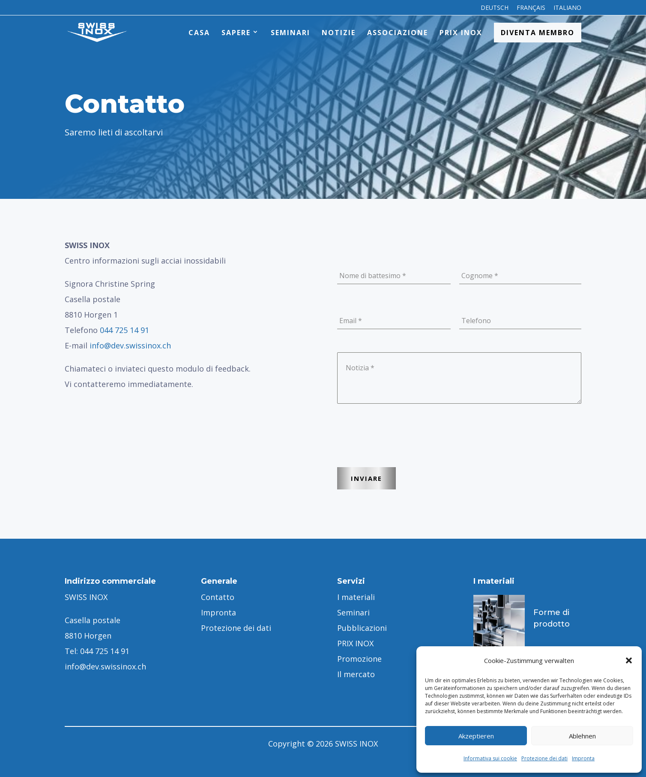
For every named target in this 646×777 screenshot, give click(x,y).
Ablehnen (582, 736)
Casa (199, 32)
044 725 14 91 (124, 330)
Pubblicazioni (362, 628)
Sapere (236, 32)
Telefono (476, 320)
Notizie (339, 32)
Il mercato (356, 674)
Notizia (360, 367)
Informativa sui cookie (490, 758)
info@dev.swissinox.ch (130, 345)
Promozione (359, 659)
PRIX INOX (461, 32)
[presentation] (402, 444)
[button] (629, 660)
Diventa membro (537, 32)
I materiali (356, 597)
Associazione (397, 32)
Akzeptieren (476, 736)
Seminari (290, 32)
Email (350, 320)
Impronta (583, 758)
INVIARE (366, 478)
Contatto (217, 597)
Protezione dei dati (544, 758)
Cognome (479, 275)
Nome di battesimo (372, 275)
